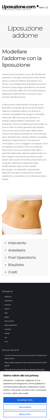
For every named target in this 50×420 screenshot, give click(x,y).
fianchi (7, 309)
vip (6, 337)
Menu (43, 7)
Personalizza (25, 407)
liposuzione (9, 321)
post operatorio (11, 325)
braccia (8, 305)
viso (6, 341)
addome (8, 297)
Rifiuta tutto (25, 414)
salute (7, 333)
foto (6, 313)
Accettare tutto (25, 400)
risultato (8, 329)
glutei (7, 317)
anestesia (8, 300)
